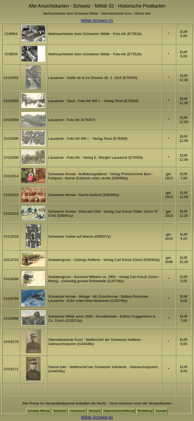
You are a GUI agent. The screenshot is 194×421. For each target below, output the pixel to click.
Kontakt (161, 411)
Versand (94, 411)
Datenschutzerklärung (119, 411)
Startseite (59, 411)
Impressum (77, 411)
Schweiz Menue (38, 411)
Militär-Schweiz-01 (97, 20)
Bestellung (145, 411)
